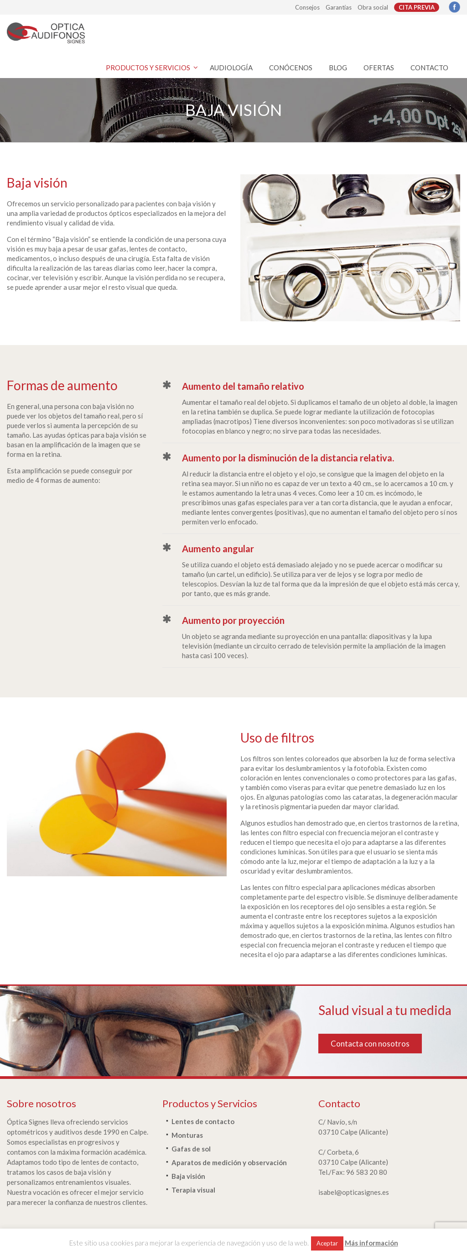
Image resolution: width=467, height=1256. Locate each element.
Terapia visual (193, 1190)
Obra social (373, 7)
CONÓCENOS (290, 67)
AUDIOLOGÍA (231, 67)
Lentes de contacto (202, 1121)
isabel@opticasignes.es (353, 1192)
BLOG (338, 67)
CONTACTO (429, 67)
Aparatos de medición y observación (229, 1162)
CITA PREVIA (417, 7)
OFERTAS (378, 67)
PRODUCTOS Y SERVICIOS (148, 67)
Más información (371, 1243)
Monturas (187, 1135)
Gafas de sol (191, 1149)
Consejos (307, 7)
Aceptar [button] (327, 1243)
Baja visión (188, 1176)
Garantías (339, 7)
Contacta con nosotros (370, 1043)
